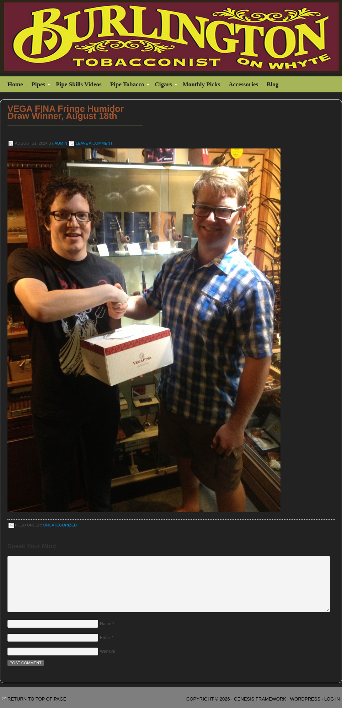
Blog (272, 84)
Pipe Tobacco (128, 85)
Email (105, 637)
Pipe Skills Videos (78, 84)
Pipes (39, 85)
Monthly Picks (201, 84)
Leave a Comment (94, 143)
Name (105, 623)
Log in (332, 699)
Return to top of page (36, 699)
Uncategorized (60, 525)
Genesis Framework (260, 699)
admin (61, 143)
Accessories (243, 84)
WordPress (305, 699)
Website (107, 651)
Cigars (164, 85)
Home (15, 84)
